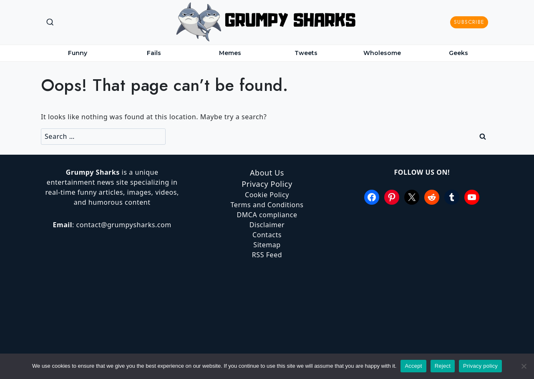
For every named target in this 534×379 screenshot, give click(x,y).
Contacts (267, 234)
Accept (413, 366)
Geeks (458, 53)
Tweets (306, 53)
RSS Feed (267, 254)
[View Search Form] (50, 22)
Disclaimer (267, 224)
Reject (443, 366)
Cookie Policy (267, 194)
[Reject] (523, 366)
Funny (77, 53)
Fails (154, 53)
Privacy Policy (267, 184)
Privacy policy (480, 366)
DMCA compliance (267, 214)
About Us (267, 173)
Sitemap (266, 244)
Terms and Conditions (266, 204)
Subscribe (469, 22)
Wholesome (382, 53)
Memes (230, 53)
